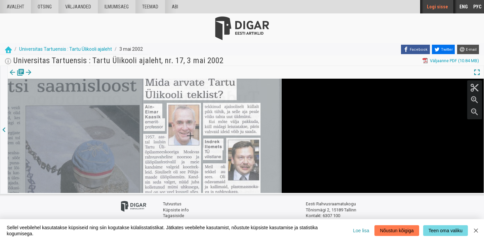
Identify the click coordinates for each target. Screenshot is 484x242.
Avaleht (15, 6)
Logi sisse (437, 6)
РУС (477, 6)
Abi (175, 6)
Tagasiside (173, 215)
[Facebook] (415, 49)
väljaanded (78, 6)
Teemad (150, 6)
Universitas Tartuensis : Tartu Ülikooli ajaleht (65, 49)
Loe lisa (361, 230)
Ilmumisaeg (117, 6)
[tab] (17, 77)
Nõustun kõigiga (396, 230)
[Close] (476, 231)
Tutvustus (172, 203)
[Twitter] (443, 49)
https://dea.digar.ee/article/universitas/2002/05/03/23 (60, 95)
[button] (57, 77)
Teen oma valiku (445, 230)
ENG (463, 6)
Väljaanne (17, 77)
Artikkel (47, 77)
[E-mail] (468, 49)
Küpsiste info (176, 209)
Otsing (45, 6)
